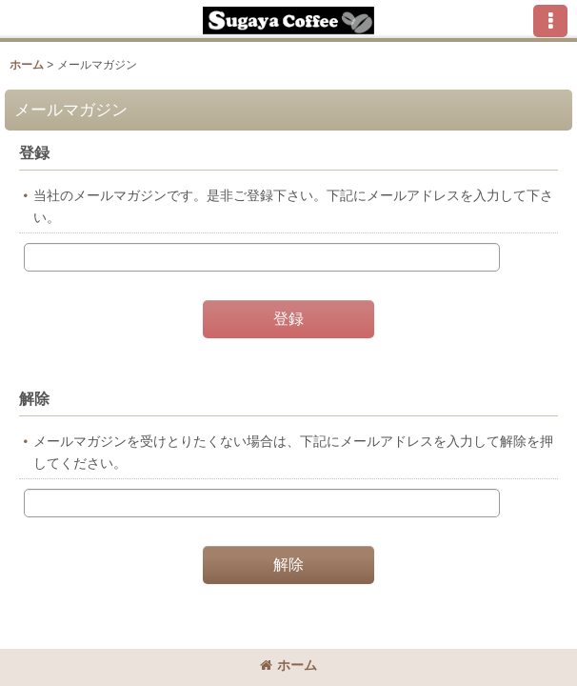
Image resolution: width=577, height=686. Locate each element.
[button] (550, 21)
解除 (34, 398)
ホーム (288, 665)
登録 (34, 152)
